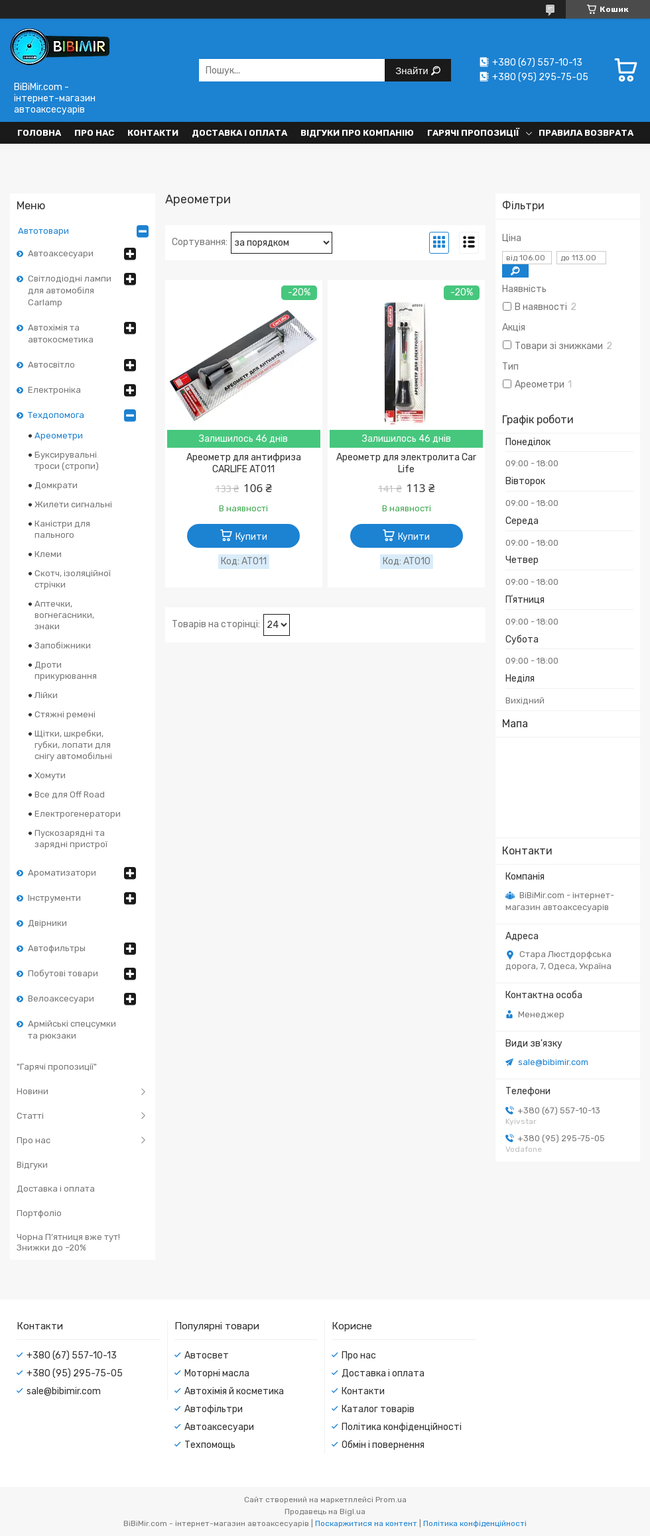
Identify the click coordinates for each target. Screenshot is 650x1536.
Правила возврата (586, 133)
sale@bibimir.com (553, 1062)
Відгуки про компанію (357, 133)
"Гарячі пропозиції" (57, 1067)
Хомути (50, 775)
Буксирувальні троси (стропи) (66, 460)
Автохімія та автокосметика (61, 333)
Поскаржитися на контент (366, 1523)
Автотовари (43, 231)
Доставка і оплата (239, 133)
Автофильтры (57, 948)
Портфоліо (39, 1213)
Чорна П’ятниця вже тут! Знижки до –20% (68, 1242)
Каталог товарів (378, 1409)
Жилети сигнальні (73, 504)
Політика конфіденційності (402, 1427)
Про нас (94, 133)
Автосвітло (51, 365)
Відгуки (32, 1165)
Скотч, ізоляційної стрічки (72, 578)
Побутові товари (63, 973)
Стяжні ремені (65, 714)
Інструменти (54, 898)
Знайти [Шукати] (412, 70)
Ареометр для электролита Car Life (406, 463)
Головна (39, 133)
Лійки (46, 695)
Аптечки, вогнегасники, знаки (64, 615)
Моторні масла (216, 1373)
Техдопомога (56, 415)
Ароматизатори (62, 873)
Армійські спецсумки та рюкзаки (72, 1030)
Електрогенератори (77, 814)
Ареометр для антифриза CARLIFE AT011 (243, 463)
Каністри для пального (62, 529)
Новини (32, 1091)
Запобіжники (62, 645)
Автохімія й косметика (234, 1391)
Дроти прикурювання (65, 670)
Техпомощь (209, 1445)
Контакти (152, 133)
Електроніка (54, 390)
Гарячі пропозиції (473, 133)
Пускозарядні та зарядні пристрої (70, 838)
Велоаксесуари (61, 998)
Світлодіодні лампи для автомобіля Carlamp (69, 290)
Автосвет (206, 1355)
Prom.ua (391, 1499)
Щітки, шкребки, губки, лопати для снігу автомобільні (73, 745)
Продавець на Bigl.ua (325, 1511)
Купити (251, 536)
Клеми (48, 554)
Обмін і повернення (383, 1445)
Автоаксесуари (61, 253)
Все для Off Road (69, 794)
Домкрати (56, 485)
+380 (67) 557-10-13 (72, 1355)
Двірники (47, 923)
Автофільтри (213, 1409)
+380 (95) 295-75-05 (75, 1373)
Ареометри (58, 435)
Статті (30, 1116)
